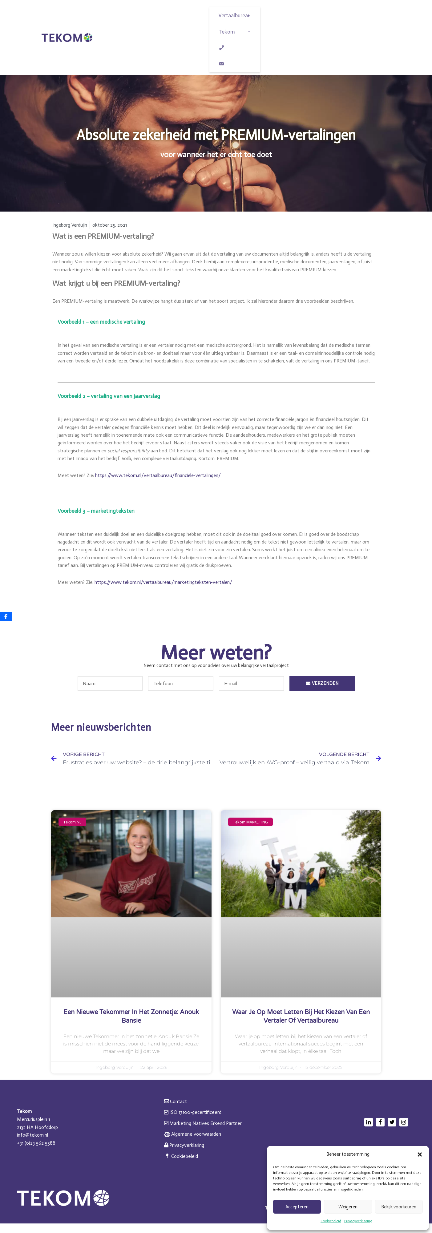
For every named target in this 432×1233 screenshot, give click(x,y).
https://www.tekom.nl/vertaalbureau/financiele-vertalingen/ (161, 484)
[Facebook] (380, 1131)
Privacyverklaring (358, 1221)
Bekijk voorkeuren (398, 1207)
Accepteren (297, 1207)
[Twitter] (392, 1131)
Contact (175, 1111)
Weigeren (347, 1207)
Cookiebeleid (331, 1221)
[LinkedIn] (368, 1131)
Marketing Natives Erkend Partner (203, 1133)
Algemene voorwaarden (192, 1144)
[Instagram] (403, 1131)
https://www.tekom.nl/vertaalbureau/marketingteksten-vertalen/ (166, 592)
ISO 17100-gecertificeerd (192, 1122)
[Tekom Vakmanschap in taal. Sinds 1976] (67, 37)
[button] (420, 1154)
